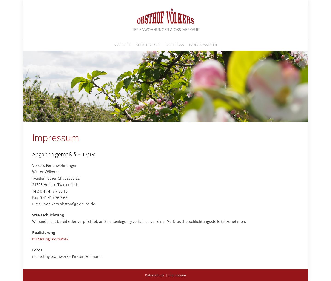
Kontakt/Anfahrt (203, 45)
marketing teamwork (50, 238)
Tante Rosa (175, 45)
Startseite (122, 45)
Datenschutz (154, 275)
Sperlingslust (148, 45)
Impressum (177, 275)
